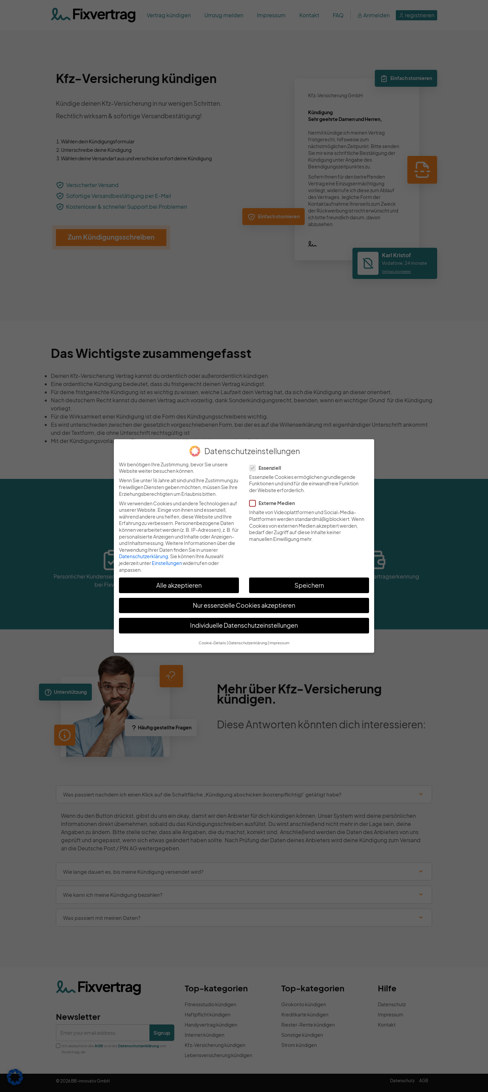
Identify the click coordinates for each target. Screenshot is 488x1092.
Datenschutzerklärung (143, 556)
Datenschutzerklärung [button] (247, 643)
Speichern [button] (309, 585)
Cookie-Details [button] (212, 643)
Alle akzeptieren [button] (179, 585)
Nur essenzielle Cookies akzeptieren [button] (244, 605)
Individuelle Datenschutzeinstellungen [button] (244, 625)
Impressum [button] (279, 643)
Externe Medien (274, 503)
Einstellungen (167, 563)
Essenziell (267, 468)
